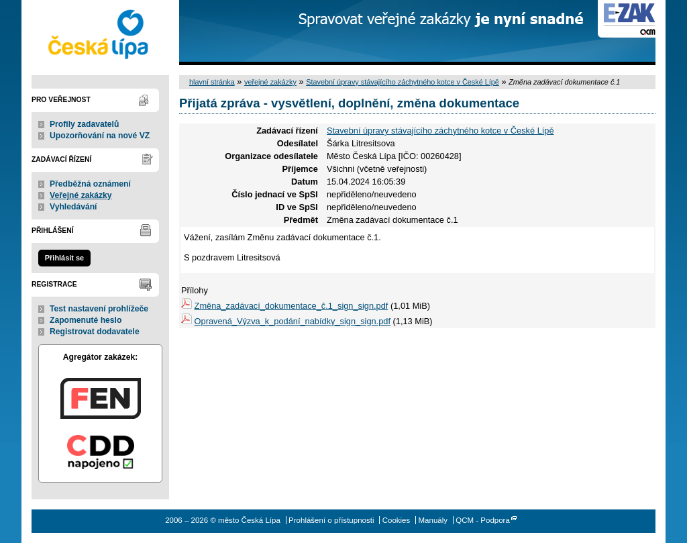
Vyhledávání (73, 206)
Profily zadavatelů (84, 124)
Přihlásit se (64, 258)
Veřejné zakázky (81, 195)
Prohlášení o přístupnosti (331, 520)
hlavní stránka (212, 82)
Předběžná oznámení (90, 184)
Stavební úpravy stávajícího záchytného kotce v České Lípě (402, 82)
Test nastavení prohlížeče (99, 308)
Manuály (432, 520)
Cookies (396, 520)
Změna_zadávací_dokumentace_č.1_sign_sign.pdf (291, 306)
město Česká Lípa (100, 32)
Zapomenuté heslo (85, 320)
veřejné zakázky (270, 82)
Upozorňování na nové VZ (100, 135)
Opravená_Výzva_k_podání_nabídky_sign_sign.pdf (292, 321)
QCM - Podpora (483, 520)
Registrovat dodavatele (95, 331)
